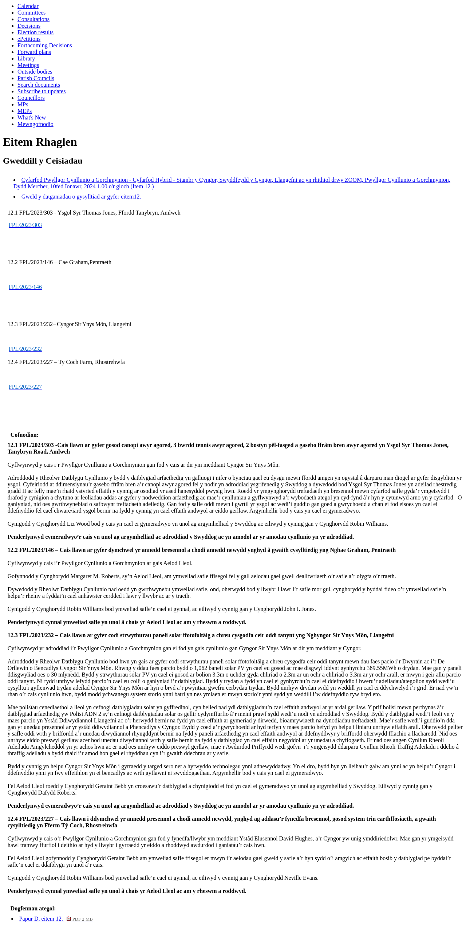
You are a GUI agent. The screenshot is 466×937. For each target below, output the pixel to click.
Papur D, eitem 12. (56, 919)
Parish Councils (35, 78)
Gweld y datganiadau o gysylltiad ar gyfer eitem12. (81, 196)
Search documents (38, 85)
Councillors (31, 98)
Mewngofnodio (35, 124)
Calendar (28, 6)
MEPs (24, 111)
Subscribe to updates (41, 91)
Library (26, 58)
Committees (31, 12)
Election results (35, 32)
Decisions (28, 26)
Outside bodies (34, 71)
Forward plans (34, 52)
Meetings (28, 65)
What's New (31, 117)
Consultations (33, 19)
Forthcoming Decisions (44, 45)
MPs (22, 104)
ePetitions (28, 39)
